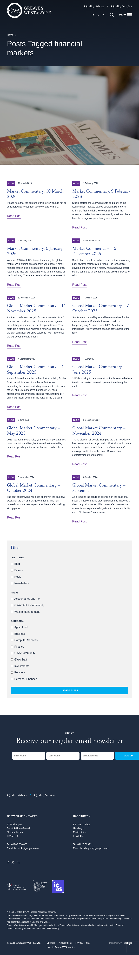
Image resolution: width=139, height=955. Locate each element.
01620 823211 (85, 844)
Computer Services (26, 640)
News (17, 576)
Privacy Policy (82, 942)
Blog (17, 563)
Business (19, 633)
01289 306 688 (19, 844)
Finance (19, 646)
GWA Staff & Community (29, 605)
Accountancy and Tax (27, 598)
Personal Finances (25, 679)
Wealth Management (26, 611)
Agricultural (21, 627)
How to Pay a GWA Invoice (61, 947)
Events (18, 570)
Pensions (20, 672)
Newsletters (21, 583)
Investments (21, 666)
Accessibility (65, 942)
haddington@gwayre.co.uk (94, 848)
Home (10, 35)
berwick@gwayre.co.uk (26, 848)
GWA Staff (20, 659)
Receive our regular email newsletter (69, 741)
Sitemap (51, 942)
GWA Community (24, 653)
